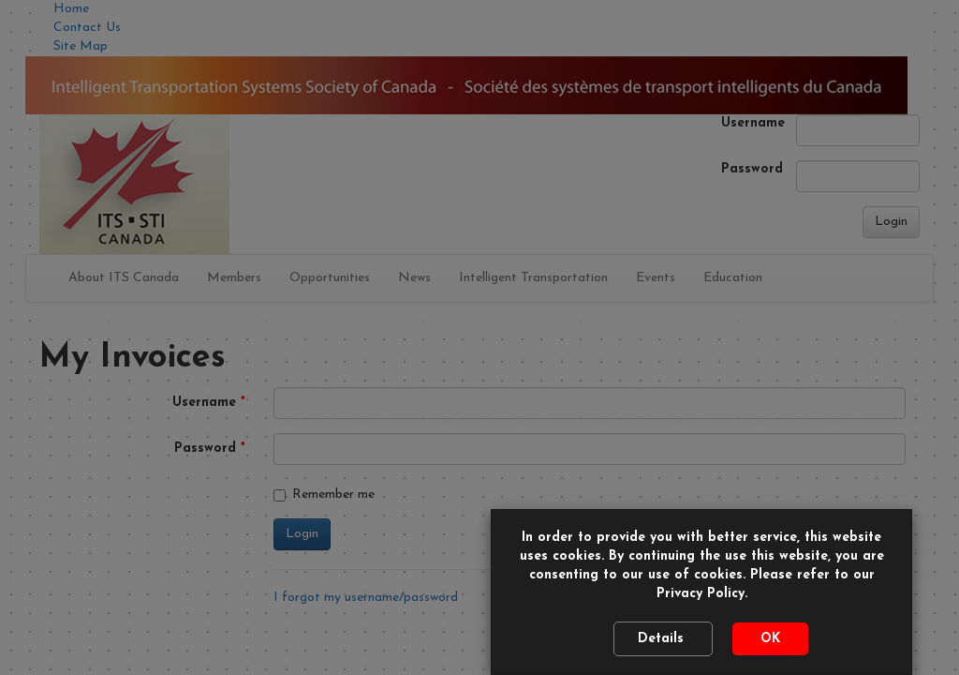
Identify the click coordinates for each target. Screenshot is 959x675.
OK (770, 639)
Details (663, 639)
